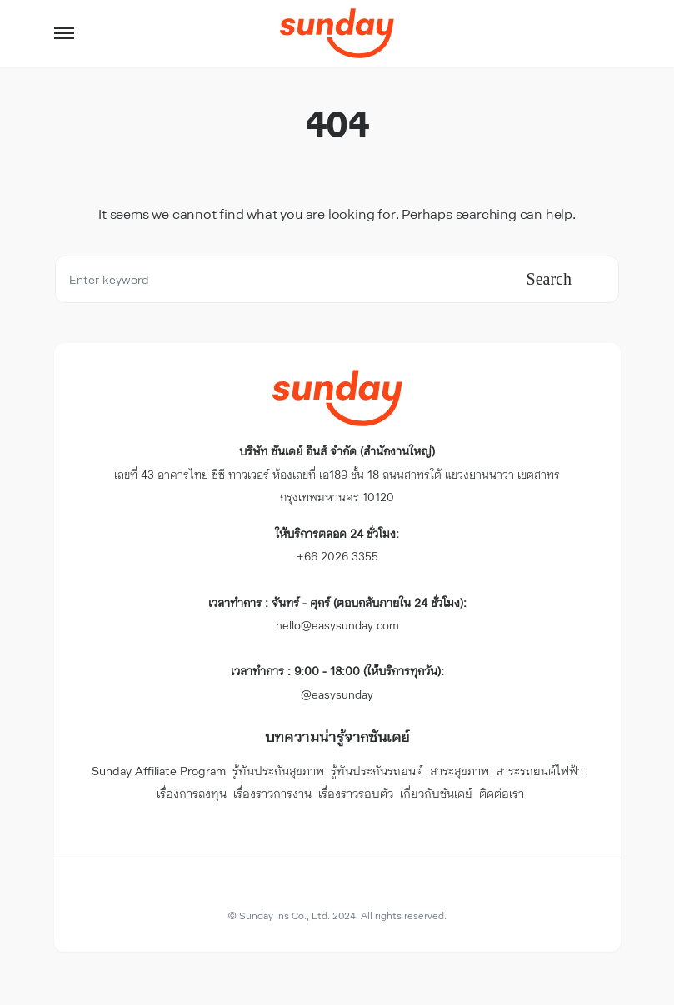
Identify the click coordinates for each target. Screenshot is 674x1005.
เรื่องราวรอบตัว (355, 793)
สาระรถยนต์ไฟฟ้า (539, 771)
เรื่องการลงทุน (192, 793)
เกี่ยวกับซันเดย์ (436, 793)
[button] (64, 33)
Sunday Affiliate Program (159, 771)
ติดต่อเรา (501, 793)
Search (549, 279)
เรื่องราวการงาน (272, 793)
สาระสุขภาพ (459, 771)
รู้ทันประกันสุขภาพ (278, 771)
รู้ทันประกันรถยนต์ (377, 771)
